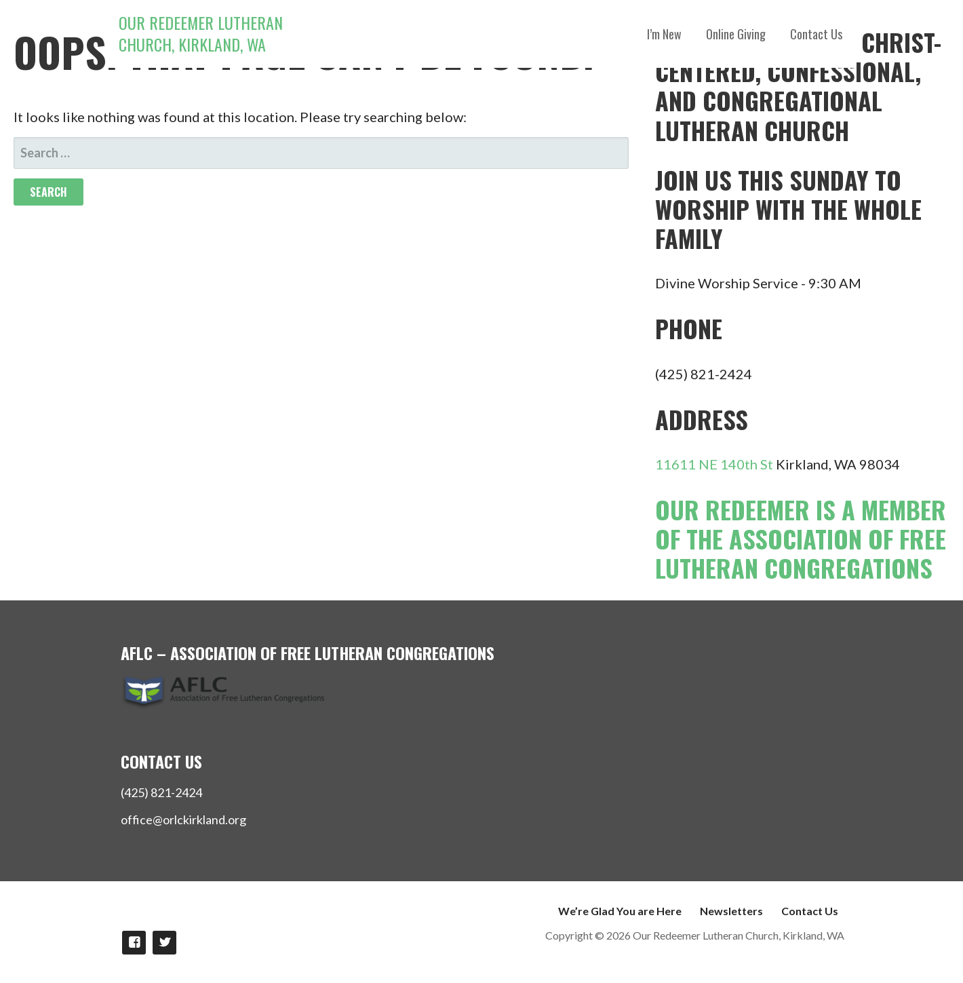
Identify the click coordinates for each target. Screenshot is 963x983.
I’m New (664, 34)
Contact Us (816, 34)
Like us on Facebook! (134, 943)
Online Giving (736, 34)
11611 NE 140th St (714, 464)
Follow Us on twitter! (164, 943)
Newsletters (731, 910)
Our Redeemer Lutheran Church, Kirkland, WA (201, 33)
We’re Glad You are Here (620, 910)
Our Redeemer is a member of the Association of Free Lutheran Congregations (800, 538)
